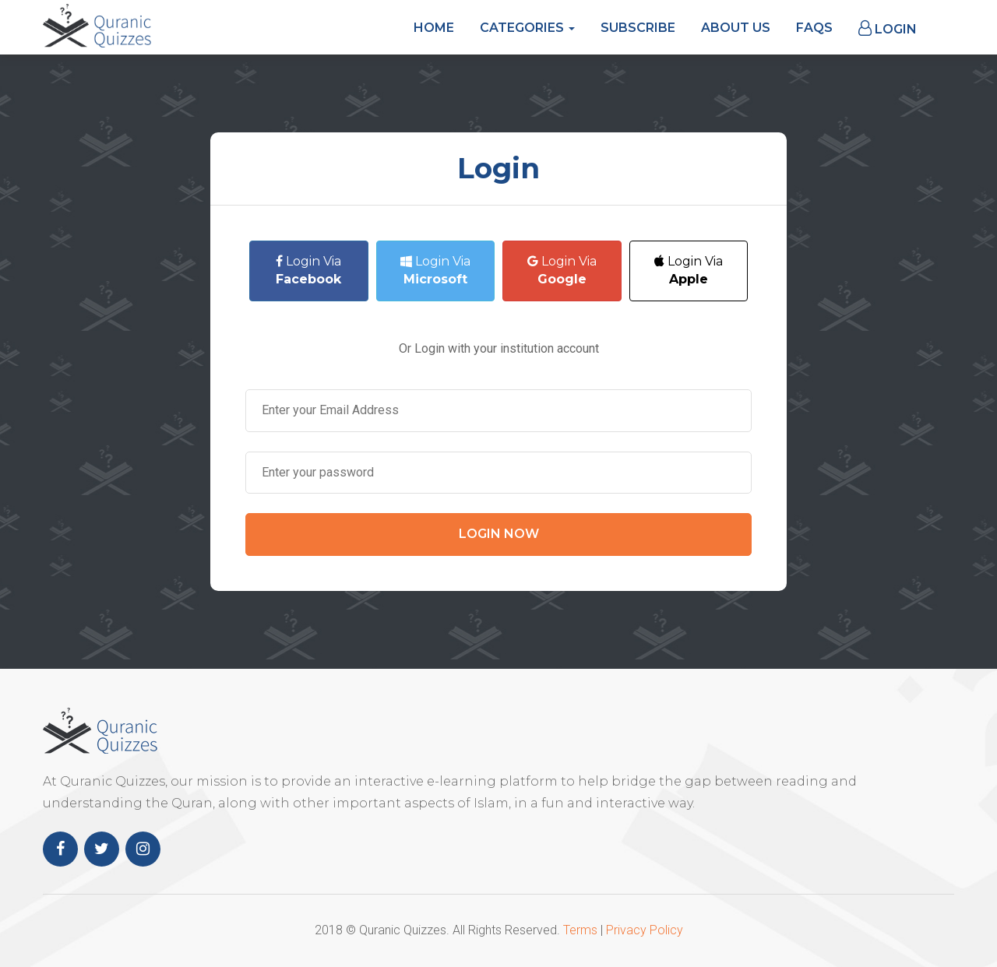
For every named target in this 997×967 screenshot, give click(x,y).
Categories (527, 27)
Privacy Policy (644, 930)
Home (434, 27)
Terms (580, 930)
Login (887, 28)
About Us (735, 27)
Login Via (308, 270)
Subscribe (638, 27)
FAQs (814, 27)
